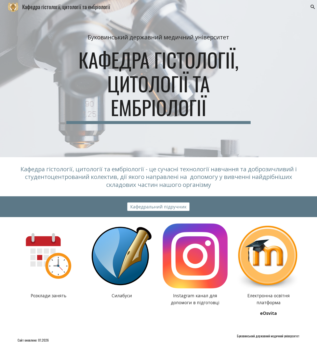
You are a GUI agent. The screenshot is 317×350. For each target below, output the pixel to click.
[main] (158, 37)
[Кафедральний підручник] (158, 207)
